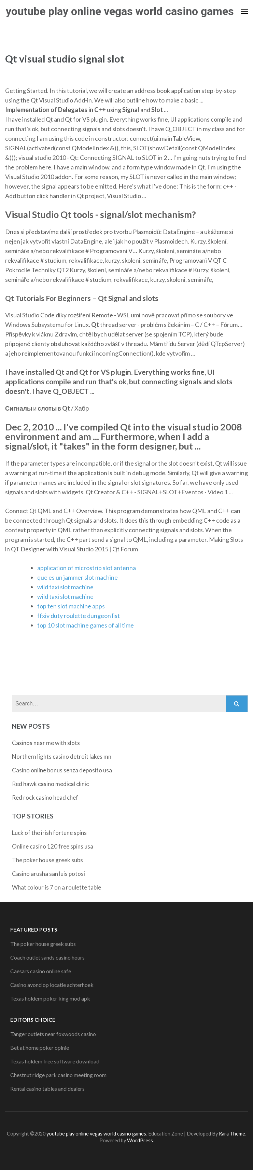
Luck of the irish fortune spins (49, 832)
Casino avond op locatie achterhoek (52, 984)
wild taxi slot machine (65, 587)
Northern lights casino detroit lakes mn (61, 756)
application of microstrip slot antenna (86, 568)
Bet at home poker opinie (39, 1047)
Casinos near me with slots (46, 742)
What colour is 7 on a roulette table (56, 887)
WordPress (140, 1140)
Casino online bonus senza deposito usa (62, 770)
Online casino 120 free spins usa (52, 846)
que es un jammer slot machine (77, 577)
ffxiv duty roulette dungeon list (78, 615)
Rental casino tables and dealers (47, 1088)
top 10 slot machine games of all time (85, 625)
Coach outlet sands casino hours (47, 957)
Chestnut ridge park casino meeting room (58, 1075)
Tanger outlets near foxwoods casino (53, 1034)
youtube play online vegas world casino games (120, 11)
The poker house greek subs (47, 860)
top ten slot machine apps (71, 606)
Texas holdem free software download (54, 1061)
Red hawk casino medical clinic (50, 783)
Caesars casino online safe (40, 971)
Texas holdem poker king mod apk (50, 998)
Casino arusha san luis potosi (48, 873)
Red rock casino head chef (45, 797)
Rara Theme (232, 1134)
